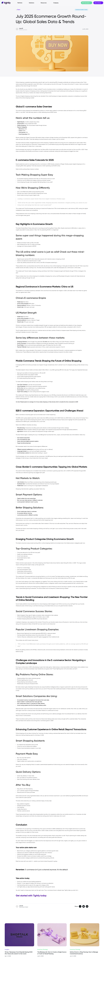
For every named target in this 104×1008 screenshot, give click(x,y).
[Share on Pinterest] (87, 906)
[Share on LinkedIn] (83, 906)
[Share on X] (80, 906)
